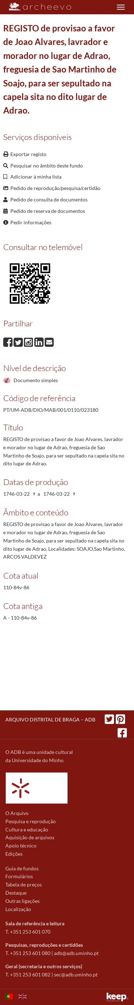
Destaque (15, 893)
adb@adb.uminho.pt (76, 953)
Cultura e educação (26, 829)
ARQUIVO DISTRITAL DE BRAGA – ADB (50, 719)
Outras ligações (22, 901)
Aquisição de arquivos (29, 837)
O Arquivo (17, 813)
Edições (14, 854)
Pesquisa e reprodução (30, 821)
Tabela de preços (23, 884)
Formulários (19, 876)
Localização (18, 909)
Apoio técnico (20, 845)
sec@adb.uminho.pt (76, 974)
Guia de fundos (22, 868)
